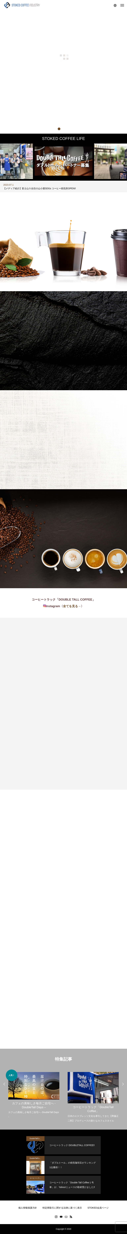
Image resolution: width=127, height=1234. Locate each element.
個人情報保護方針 (27, 1207)
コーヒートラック (36, 1178)
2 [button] (63, 129)
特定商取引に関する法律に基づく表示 (62, 1207)
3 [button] (68, 129)
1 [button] (59, 129)
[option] (63, 186)
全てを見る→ (72, 606)
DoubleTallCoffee (36, 1138)
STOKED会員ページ (97, 1207)
